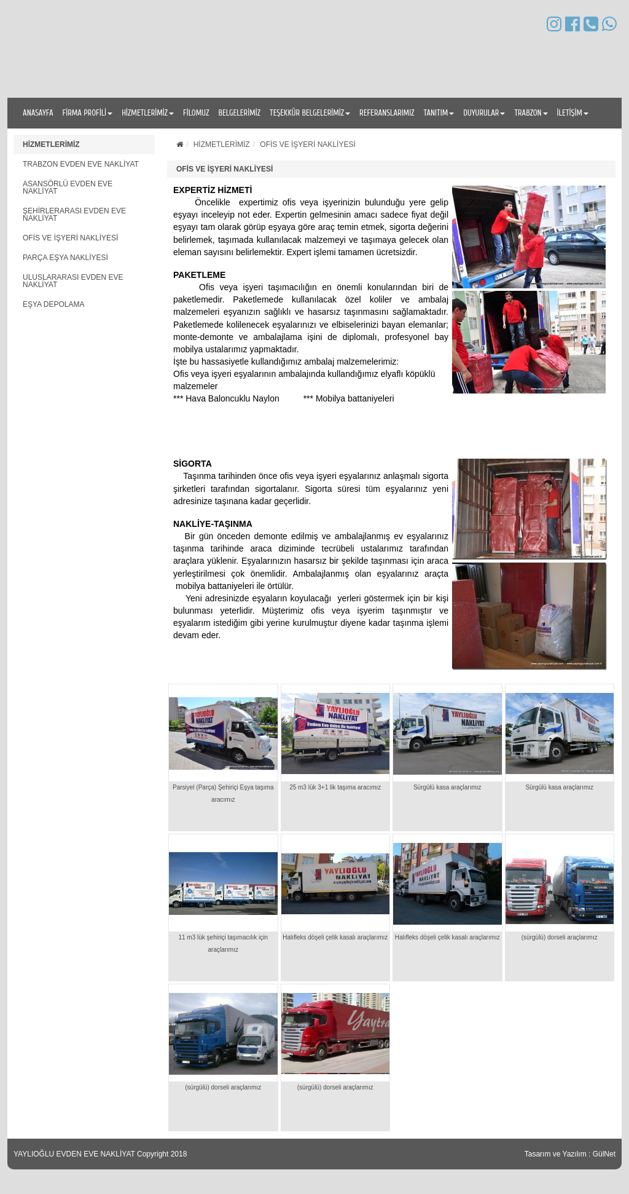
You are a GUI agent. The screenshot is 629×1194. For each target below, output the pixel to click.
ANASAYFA (38, 112)
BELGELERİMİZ (239, 112)
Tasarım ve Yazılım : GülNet (570, 1154)
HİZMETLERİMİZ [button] (148, 112)
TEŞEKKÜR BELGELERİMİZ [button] (310, 112)
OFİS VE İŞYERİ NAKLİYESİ (70, 238)
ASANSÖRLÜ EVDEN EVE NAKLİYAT (67, 188)
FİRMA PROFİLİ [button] (88, 112)
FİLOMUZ (196, 112)
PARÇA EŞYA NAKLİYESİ (65, 257)
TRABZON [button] (530, 112)
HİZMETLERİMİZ (51, 144)
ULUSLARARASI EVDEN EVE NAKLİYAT (73, 281)
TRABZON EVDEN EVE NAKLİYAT (81, 164)
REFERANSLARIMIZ (386, 112)
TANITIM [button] (438, 112)
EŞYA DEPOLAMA (53, 304)
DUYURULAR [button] (484, 112)
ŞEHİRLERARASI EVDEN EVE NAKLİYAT (74, 215)
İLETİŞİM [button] (572, 112)
